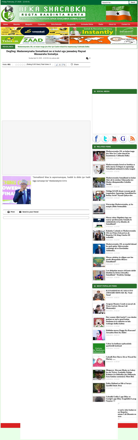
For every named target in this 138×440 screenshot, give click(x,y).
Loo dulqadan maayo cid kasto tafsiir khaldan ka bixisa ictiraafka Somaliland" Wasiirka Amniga (121, 273)
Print (13, 212)
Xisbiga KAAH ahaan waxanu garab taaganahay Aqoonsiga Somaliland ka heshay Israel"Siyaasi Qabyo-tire (121, 193)
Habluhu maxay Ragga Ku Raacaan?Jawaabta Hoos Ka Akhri (121, 331)
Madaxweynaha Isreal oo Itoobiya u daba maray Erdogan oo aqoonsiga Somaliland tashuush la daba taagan (120, 167)
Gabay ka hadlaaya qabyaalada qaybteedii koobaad (118, 345)
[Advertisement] (26, 94)
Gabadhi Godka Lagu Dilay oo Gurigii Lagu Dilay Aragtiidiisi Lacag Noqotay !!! (121, 399)
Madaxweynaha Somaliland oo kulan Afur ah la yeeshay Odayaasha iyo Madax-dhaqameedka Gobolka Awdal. (121, 181)
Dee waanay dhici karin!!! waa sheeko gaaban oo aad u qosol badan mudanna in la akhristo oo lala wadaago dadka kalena (121, 320)
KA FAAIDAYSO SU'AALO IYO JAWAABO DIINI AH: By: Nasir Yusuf (119, 293)
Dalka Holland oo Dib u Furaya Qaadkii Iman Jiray (118, 384)
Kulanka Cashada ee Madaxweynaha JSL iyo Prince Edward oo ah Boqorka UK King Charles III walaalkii (121, 234)
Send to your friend (30, 212)
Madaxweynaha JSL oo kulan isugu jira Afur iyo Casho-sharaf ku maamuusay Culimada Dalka (120, 153)
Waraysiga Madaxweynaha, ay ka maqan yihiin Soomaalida (119, 205)
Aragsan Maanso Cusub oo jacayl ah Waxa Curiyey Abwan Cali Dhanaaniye (120, 306)
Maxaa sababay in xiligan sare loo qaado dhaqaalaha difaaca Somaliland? (119, 259)
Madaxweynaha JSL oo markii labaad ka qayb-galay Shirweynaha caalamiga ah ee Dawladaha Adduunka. (121, 247)
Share (76, 64)
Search (133, 2)
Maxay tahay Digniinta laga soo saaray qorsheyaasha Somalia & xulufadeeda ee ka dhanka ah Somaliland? (119, 221)
